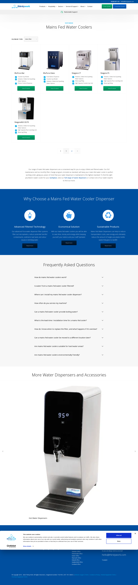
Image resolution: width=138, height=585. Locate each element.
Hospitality (51, 6)
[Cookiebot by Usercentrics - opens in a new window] (11, 581)
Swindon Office (76, 551)
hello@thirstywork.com (127, 1)
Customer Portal (120, 6)
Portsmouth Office (77, 553)
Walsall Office (76, 560)
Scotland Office (76, 564)
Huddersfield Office (77, 562)
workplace (53, 178)
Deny (118, 576)
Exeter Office (75, 556)
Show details (27, 581)
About (82, 6)
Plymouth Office (76, 558)
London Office (76, 549)
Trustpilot (104, 560)
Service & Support (72, 6)
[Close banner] (135, 568)
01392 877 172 (115, 1)
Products (42, 6)
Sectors (60, 6)
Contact (89, 6)
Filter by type (17, 39)
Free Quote (107, 6)
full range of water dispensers (75, 178)
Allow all (119, 570)
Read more (29, 246)
